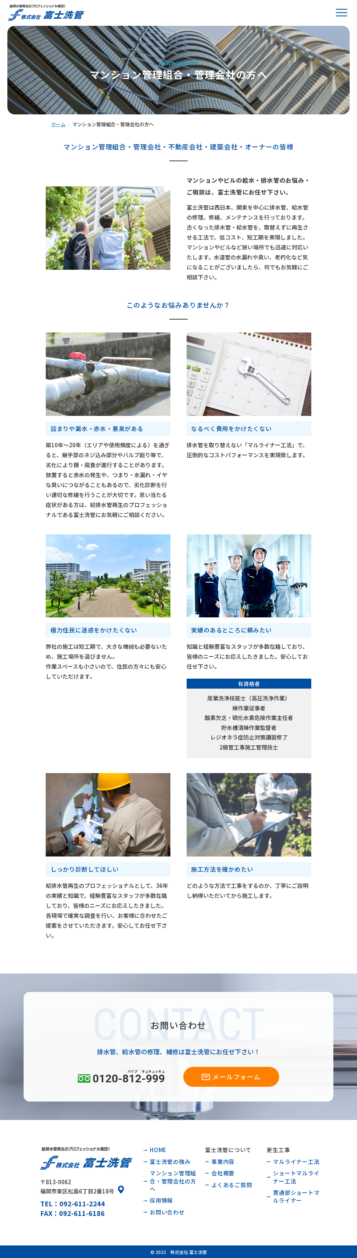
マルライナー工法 (296, 1161)
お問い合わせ (167, 1212)
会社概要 (223, 1173)
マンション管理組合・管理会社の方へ (173, 1181)
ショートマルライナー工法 (296, 1177)
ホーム (58, 124)
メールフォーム (236, 1076)
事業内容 (223, 1161)
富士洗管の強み (170, 1161)
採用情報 (161, 1200)
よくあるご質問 (231, 1185)
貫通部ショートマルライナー (296, 1196)
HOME (158, 1150)
